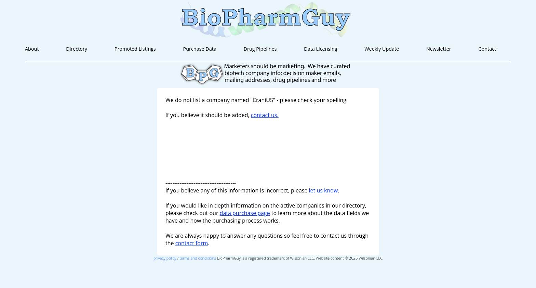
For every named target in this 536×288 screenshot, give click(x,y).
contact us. (265, 115)
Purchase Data (199, 49)
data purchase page (245, 213)
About (32, 49)
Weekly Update (381, 49)
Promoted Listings (135, 49)
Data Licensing (320, 49)
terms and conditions (197, 258)
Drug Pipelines (260, 49)
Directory (76, 49)
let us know (323, 190)
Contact (487, 49)
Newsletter (438, 49)
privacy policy (164, 258)
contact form (191, 243)
